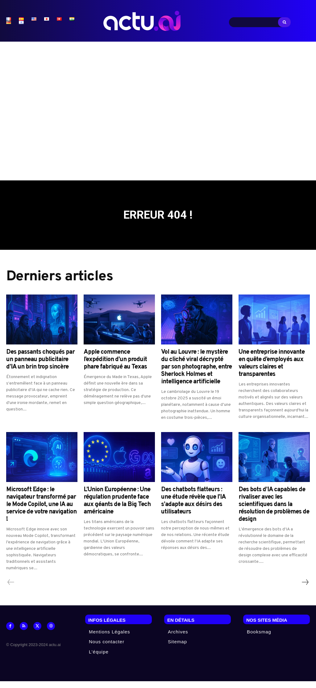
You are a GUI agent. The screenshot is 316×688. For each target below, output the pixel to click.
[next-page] (305, 588)
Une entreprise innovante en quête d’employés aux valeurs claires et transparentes (272, 370)
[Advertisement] (158, 109)
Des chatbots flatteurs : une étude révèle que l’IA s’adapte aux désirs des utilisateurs (193, 507)
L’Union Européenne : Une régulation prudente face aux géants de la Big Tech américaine (117, 507)
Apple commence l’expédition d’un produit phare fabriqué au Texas (115, 366)
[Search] (284, 22)
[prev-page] (11, 588)
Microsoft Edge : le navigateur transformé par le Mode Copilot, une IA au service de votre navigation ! (41, 511)
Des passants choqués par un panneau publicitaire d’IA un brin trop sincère (40, 366)
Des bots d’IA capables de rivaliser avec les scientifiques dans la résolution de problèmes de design (274, 511)
